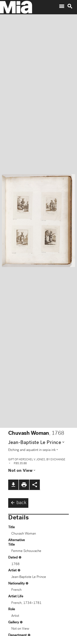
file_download (13, 485)
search (70, 6)
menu (62, 6)
